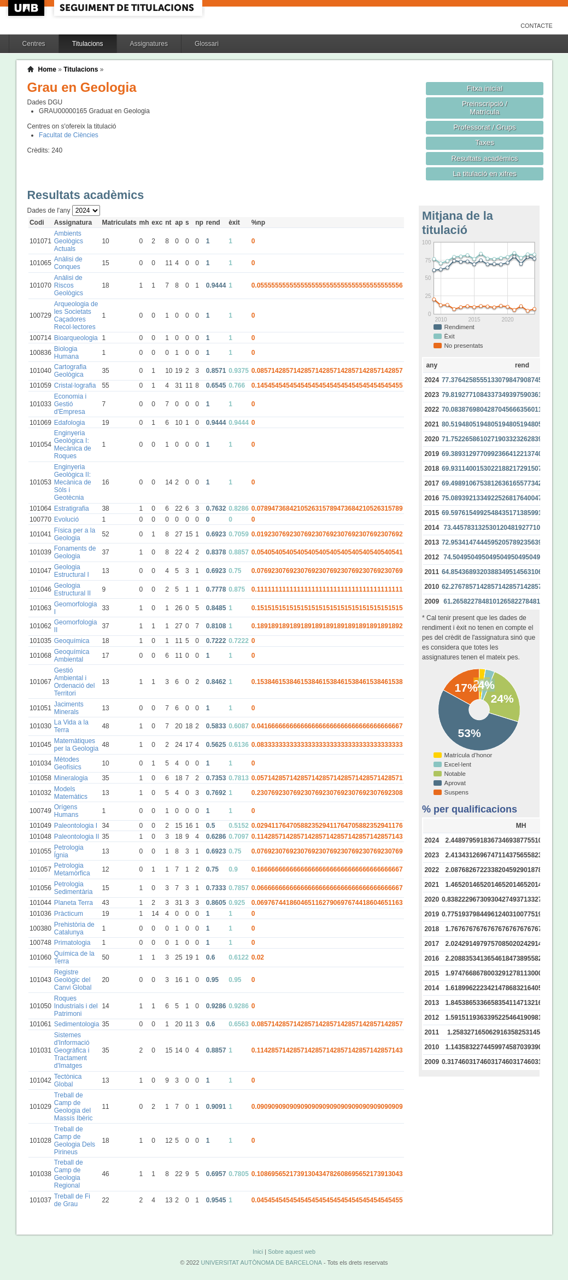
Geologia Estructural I (71, 570)
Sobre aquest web (291, 1251)
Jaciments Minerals (69, 708)
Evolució (66, 519)
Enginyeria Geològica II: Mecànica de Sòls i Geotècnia (72, 482)
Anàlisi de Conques (68, 263)
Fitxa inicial (484, 88)
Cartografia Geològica (70, 370)
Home (47, 69)
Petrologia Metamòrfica (72, 869)
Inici (258, 1251)
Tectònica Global (68, 1080)
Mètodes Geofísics (67, 763)
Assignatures (149, 44)
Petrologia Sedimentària (73, 888)
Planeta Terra (73, 903)
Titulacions (87, 44)
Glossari (207, 44)
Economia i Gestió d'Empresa (70, 404)
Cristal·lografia (75, 385)
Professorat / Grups (484, 127)
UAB (27, 8)
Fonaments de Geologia (75, 552)
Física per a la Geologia (74, 534)
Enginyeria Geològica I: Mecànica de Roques (72, 444)
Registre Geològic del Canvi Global (73, 979)
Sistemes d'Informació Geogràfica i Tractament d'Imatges (72, 1050)
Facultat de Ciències (68, 135)
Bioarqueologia (76, 338)
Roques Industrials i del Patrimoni (76, 1006)
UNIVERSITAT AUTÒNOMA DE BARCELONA (261, 1262)
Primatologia (72, 942)
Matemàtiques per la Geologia (76, 744)
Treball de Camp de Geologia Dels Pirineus (74, 1140)
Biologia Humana (66, 352)
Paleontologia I (75, 825)
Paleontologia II (76, 836)
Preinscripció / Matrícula (484, 108)
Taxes (484, 142)
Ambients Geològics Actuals (68, 241)
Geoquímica (72, 641)
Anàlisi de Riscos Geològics (68, 285)
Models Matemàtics (70, 792)
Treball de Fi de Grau (72, 1200)
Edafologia (69, 422)
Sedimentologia (76, 1024)
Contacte (536, 25)
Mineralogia (71, 778)
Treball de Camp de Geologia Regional (68, 1174)
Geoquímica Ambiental (72, 655)
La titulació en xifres (485, 174)
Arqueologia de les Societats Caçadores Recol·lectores (76, 315)
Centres (33, 44)
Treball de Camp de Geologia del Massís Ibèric (73, 1106)
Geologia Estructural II (72, 589)
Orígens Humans (66, 811)
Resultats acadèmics (485, 158)
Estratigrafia (71, 508)
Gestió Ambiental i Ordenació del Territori (74, 682)
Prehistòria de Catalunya (74, 928)
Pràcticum (68, 913)
